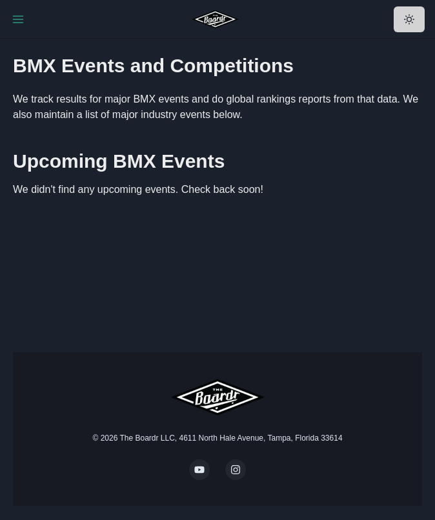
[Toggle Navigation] (18, 19)
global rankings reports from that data (312, 99)
